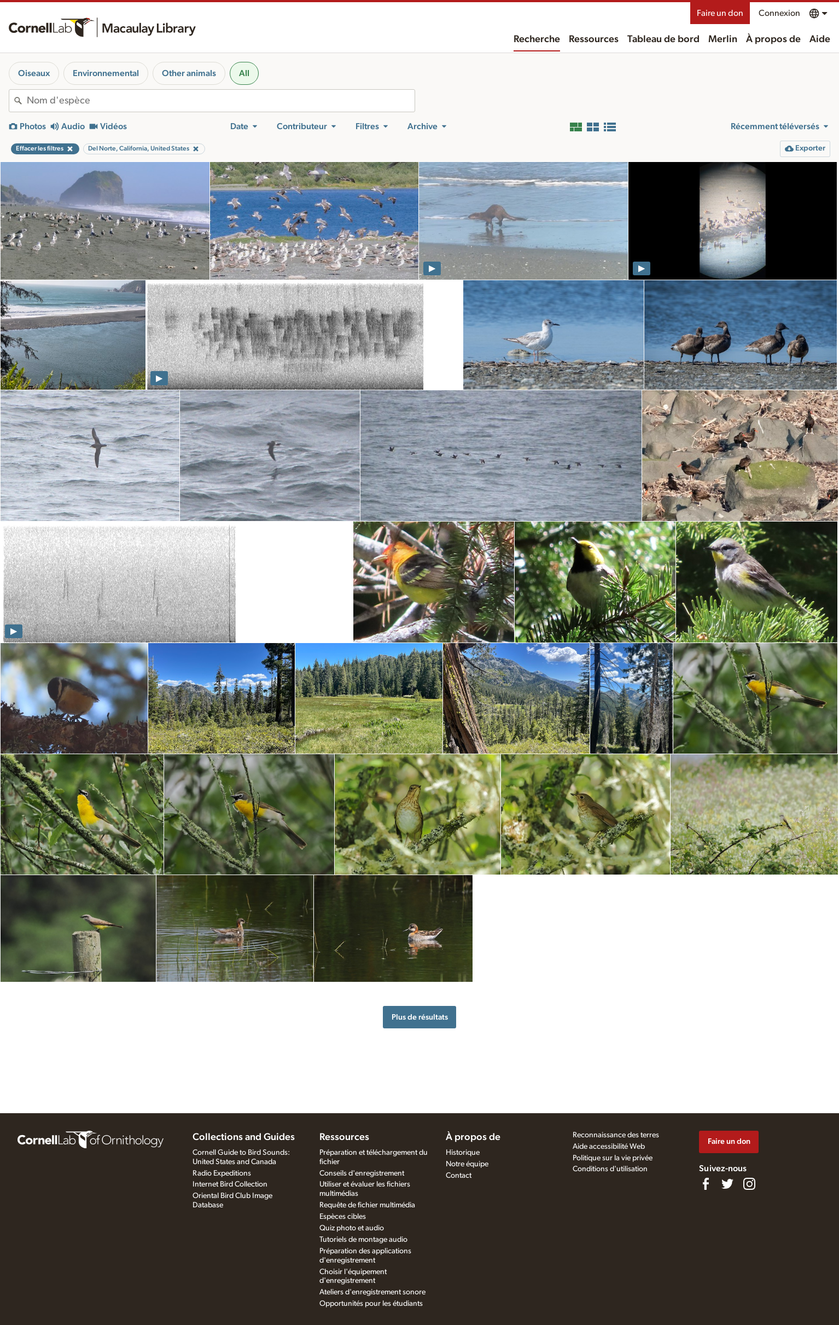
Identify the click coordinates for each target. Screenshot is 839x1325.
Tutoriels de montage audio (363, 1239)
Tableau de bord (663, 39)
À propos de (773, 39)
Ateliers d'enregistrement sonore (372, 1292)
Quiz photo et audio (351, 1228)
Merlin (722, 39)
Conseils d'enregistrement (361, 1173)
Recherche (537, 39)
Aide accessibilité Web (609, 1146)
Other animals (189, 73)
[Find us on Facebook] (705, 1183)
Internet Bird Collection (230, 1184)
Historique (463, 1152)
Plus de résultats (420, 1017)
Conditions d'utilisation (610, 1169)
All (244, 73)
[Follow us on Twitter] (727, 1183)
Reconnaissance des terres (616, 1135)
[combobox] (221, 101)
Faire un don (720, 13)
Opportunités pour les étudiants (371, 1303)
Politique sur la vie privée (612, 1158)
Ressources (594, 39)
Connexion (779, 13)
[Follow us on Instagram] (749, 1183)
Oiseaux (34, 73)
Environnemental (106, 73)
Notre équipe (467, 1164)
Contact (458, 1175)
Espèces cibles (342, 1216)
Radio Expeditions (222, 1173)
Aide (819, 39)
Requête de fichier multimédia (367, 1205)
